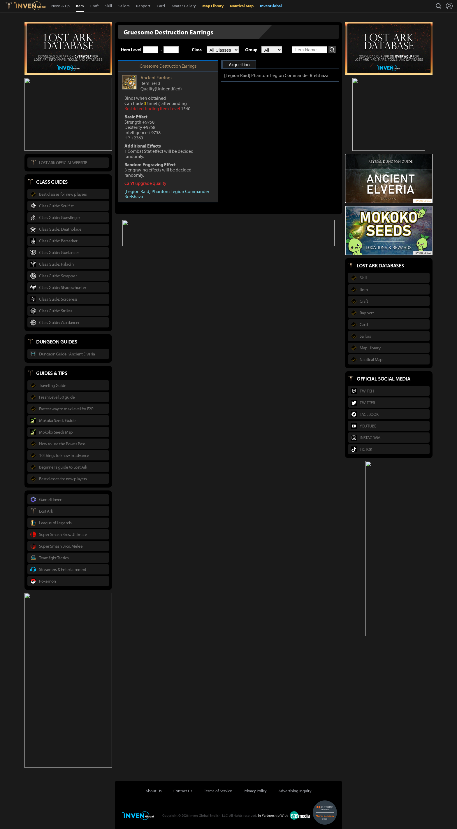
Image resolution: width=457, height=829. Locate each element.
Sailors (124, 5)
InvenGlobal (271, 5)
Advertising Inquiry (295, 790)
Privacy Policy (255, 790)
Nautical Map (242, 5)
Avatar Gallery (183, 5)
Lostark (13, 6)
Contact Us (182, 790)
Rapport (143, 5)
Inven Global (29, 6)
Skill (108, 5)
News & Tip (60, 5)
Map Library (213, 5)
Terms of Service (218, 790)
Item (80, 5)
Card (161, 5)
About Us (153, 790)
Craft (94, 5)
